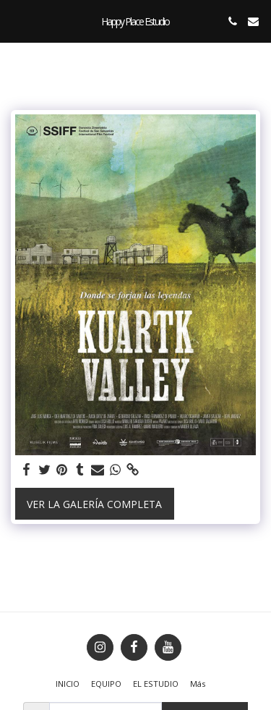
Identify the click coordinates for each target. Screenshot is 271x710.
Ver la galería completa (94, 504)
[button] (16, 20)
